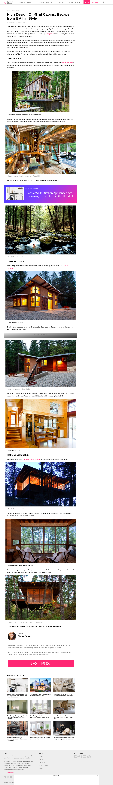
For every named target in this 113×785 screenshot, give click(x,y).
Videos (87, 2)
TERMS (41, 768)
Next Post (40, 663)
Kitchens (23, 2)
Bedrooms (31, 2)
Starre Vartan (12, 22)
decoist (10, 2)
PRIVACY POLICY (43, 765)
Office (71, 2)
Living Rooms (62, 2)
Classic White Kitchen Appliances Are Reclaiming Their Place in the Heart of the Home (49, 196)
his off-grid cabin (67, 63)
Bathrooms (40, 2)
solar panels (50, 34)
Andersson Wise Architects (32, 459)
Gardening (79, 2)
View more (95, 2)
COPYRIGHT (42, 762)
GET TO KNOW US (9, 772)
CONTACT (41, 759)
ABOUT (41, 756)
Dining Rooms (51, 2)
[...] (51, 654)
